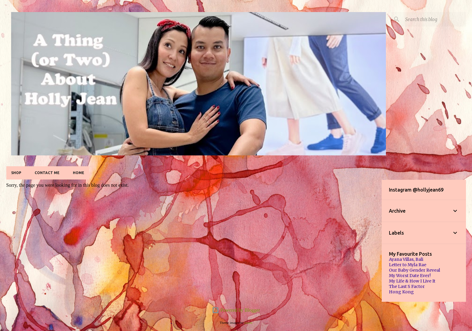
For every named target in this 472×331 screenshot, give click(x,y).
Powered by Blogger (236, 310)
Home (78, 173)
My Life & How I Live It (412, 281)
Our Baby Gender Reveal (414, 270)
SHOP (16, 173)
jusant (248, 322)
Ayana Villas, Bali (406, 259)
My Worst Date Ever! (410, 275)
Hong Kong (401, 292)
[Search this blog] (434, 19)
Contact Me (47, 173)
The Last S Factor (407, 286)
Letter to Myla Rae (407, 264)
